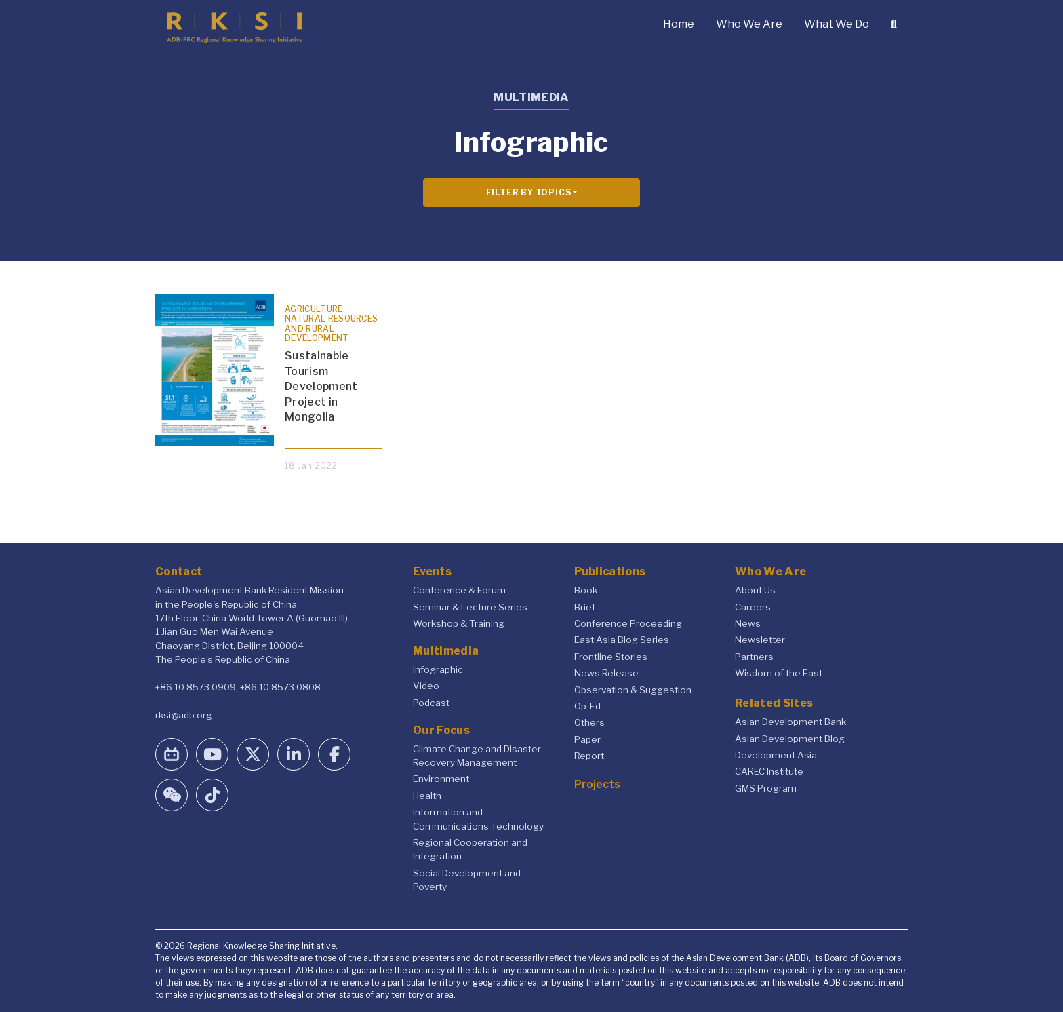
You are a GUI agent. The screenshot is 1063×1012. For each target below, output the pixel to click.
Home (678, 24)
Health (427, 795)
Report (589, 755)
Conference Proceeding (628, 623)
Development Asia (776, 755)
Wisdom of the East (778, 672)
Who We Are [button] (749, 24)
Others (589, 722)
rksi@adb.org (183, 714)
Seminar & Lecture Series (470, 607)
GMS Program (766, 788)
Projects (597, 784)
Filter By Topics (528, 192)
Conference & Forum (459, 590)
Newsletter (760, 639)
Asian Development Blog (790, 738)
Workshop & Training (458, 623)
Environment (441, 778)
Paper (587, 739)
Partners (754, 656)
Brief (584, 607)
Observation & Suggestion (632, 689)
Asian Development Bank (790, 721)
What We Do (836, 24)
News (748, 623)
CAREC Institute (769, 771)
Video (426, 685)
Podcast (431, 702)
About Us (755, 590)
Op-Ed (587, 706)
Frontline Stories (610, 656)
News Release (606, 672)
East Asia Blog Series (621, 639)
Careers (753, 607)
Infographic (438, 669)
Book (585, 590)
